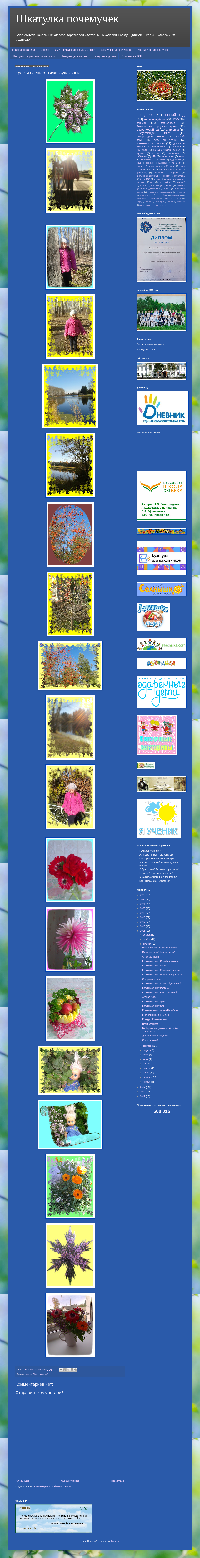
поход (170, 202)
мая (145, 1063)
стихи (148, 205)
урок (164, 205)
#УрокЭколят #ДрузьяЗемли (160, 192)
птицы (166, 189)
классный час (165, 182)
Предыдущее (117, 1481)
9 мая (182, 166)
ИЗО (176, 119)
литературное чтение (151, 136)
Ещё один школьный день (156, 1015)
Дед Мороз (175, 160)
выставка (176, 146)
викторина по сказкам (170, 169)
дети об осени (165, 139)
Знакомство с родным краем (157, 126)
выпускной (141, 198)
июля (146, 1054)
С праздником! (150, 1040)
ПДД (139, 163)
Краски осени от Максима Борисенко (162, 974)
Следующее (22, 1481)
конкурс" (181, 182)
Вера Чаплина (146, 195)
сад (140, 205)
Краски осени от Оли (153, 1006)
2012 (143, 1096)
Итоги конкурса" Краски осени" (158, 952)
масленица (156, 185)
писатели (176, 163)
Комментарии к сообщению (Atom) (52, 1486)
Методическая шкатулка (153, 49)
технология (168, 122)
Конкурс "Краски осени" (154, 1019)
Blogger (115, 1541)
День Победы (162, 195)
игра (152, 182)
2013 (143, 1091)
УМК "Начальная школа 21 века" (75, 49)
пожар (169, 185)
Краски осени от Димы (154, 1001)
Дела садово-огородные (155, 1035)
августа (147, 1050)
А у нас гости (149, 997)
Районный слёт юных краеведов (159, 947)
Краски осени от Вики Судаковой (160, 992)
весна (152, 169)
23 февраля (146, 160)
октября (147, 944)
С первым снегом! (152, 979)
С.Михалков (176, 195)
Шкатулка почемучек (67, 18)
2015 (143, 931)
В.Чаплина (179, 176)
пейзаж (149, 202)
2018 (143, 917)
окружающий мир (155, 119)
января (147, 1081)
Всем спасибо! (150, 1024)
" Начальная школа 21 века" (160, 166)
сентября (148, 1046)
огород (139, 202)
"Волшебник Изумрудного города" (153, 176)
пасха (181, 156)
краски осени (167, 156)
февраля (148, 1077)
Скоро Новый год (148, 129)
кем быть (142, 150)
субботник (142, 156)
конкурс (141, 122)
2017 (143, 922)
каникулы (168, 198)
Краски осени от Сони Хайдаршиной (161, 983)
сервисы (175, 172)
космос (143, 185)
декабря (147, 935)
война (157, 179)
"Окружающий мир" (153, 133)
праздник (144, 115)
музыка (140, 153)
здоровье (162, 163)
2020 (143, 908)
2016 (143, 926)
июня (146, 1059)
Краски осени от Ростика (155, 988)
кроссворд (141, 172)
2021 (143, 904)
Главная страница (23, 49)
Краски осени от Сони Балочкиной (160, 961)
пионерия (160, 202)
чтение (156, 153)
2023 (143, 895)
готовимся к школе (150, 143)
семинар (159, 172)
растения (181, 202)
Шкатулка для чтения (74, 56)
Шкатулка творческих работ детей (33, 56)
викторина (172, 129)
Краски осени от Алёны (154, 965)
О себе (45, 49)
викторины (173, 153)
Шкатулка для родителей (116, 49)
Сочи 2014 (145, 179)
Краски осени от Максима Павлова (161, 970)
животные (154, 198)
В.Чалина (181, 192)
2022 (143, 899)
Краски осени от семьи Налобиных (161, 1010)
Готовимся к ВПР (131, 56)
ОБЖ (142, 169)
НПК (154, 156)
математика (158, 146)
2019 (143, 913)
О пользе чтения (151, 956)
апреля (147, 1068)
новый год (175, 115)
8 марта (161, 160)
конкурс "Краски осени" (36, 1374)
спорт (139, 166)
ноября (147, 939)
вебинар (150, 163)
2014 (143, 1087)
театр (156, 205)
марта (146, 1072)
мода (179, 198)
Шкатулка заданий (104, 56)
